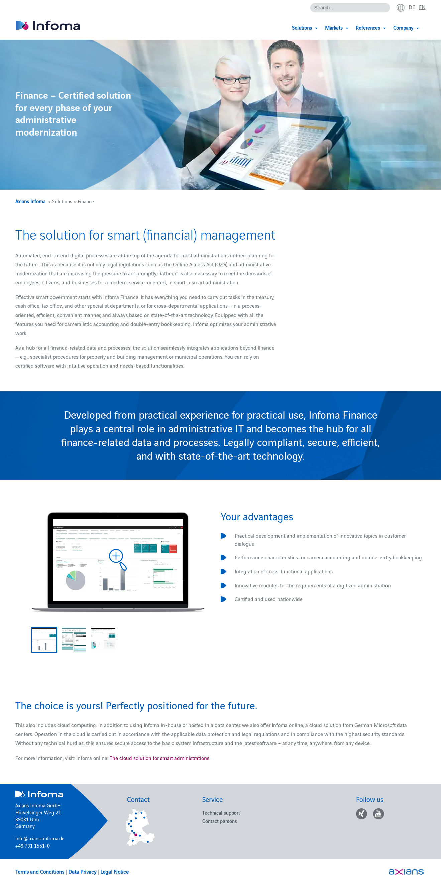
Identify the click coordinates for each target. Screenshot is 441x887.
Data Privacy (82, 871)
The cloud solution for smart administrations (159, 757)
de (412, 7)
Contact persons (219, 820)
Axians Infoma (30, 201)
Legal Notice (114, 871)
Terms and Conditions (39, 871)
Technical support (221, 812)
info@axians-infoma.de (40, 838)
